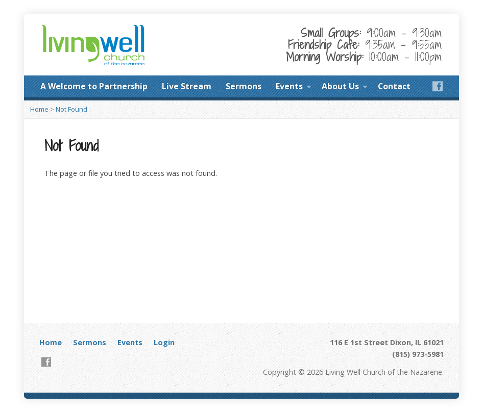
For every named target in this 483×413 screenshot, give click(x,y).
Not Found (71, 109)
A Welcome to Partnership (94, 86)
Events (289, 86)
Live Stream (186, 86)
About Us (340, 86)
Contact (394, 86)
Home (39, 109)
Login (164, 342)
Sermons (243, 86)
